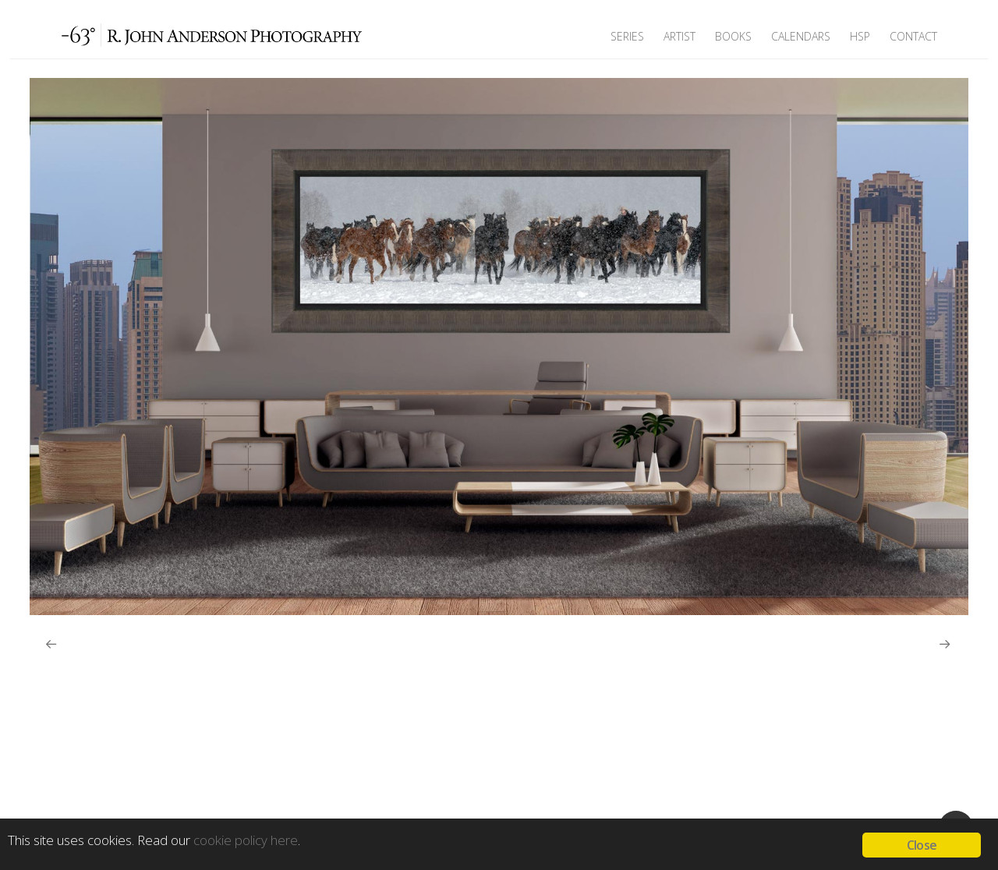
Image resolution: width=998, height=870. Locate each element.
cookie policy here (245, 840)
